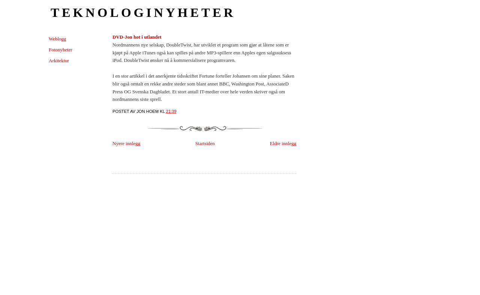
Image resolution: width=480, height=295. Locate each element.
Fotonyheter (60, 49)
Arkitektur (59, 60)
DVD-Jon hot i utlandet (136, 37)
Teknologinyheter (143, 12)
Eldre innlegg (283, 143)
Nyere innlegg (126, 143)
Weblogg (57, 39)
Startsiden (205, 143)
